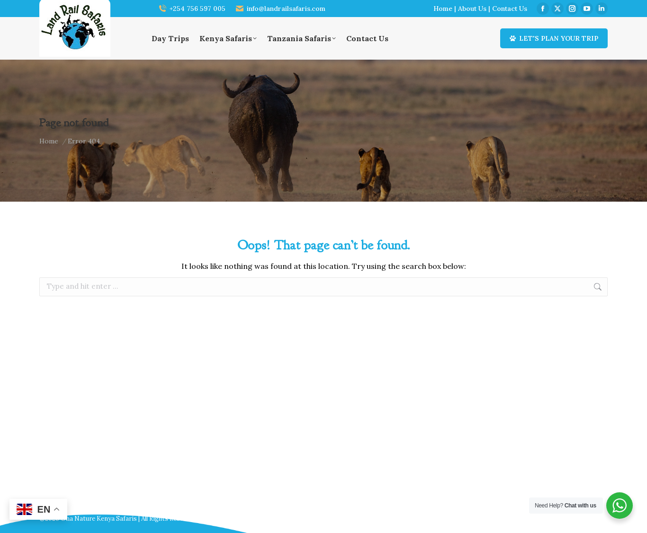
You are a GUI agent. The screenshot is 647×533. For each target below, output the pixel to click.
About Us (472, 8)
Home (442, 8)
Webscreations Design (574, 519)
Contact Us (509, 8)
